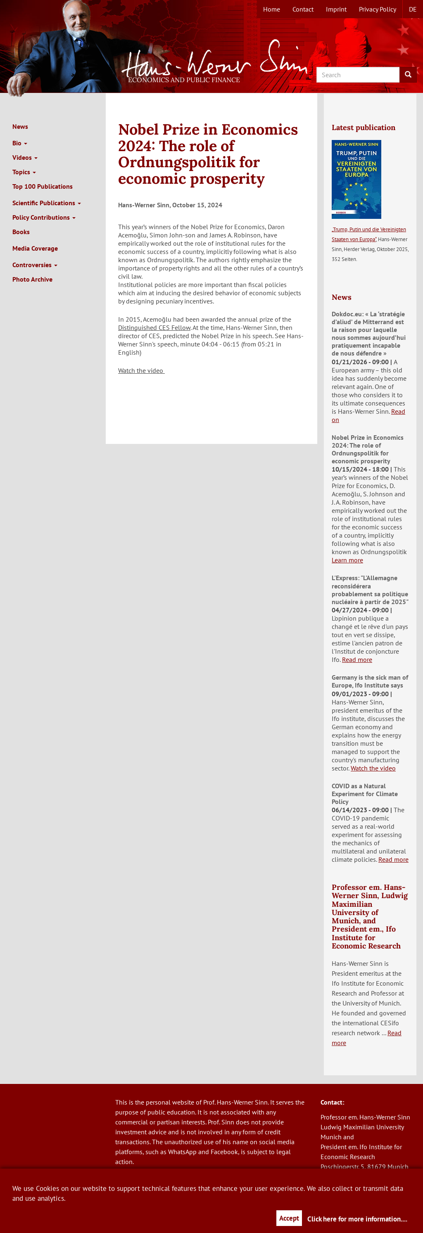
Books (21, 232)
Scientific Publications (46, 203)
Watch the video (141, 370)
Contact (303, 9)
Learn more (347, 560)
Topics (24, 172)
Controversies (34, 265)
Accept (289, 1218)
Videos (25, 157)
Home (271, 9)
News (20, 126)
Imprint (336, 9)
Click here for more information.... (357, 1219)
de (413, 9)
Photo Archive (32, 279)
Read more (357, 659)
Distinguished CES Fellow (154, 327)
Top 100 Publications (42, 186)
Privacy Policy (377, 9)
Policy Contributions (44, 217)
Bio (19, 143)
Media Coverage (35, 248)
